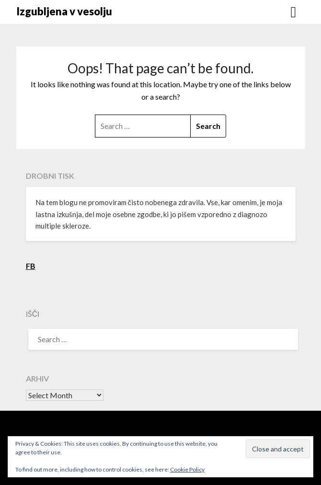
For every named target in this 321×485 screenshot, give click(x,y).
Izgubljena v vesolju (64, 11)
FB (30, 265)
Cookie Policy (187, 469)
